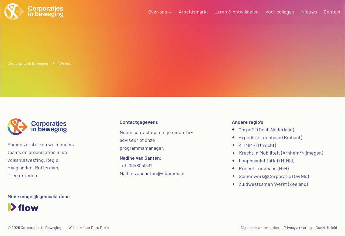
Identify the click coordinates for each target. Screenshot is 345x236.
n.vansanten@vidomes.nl (157, 173)
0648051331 (140, 165)
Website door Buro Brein (88, 227)
